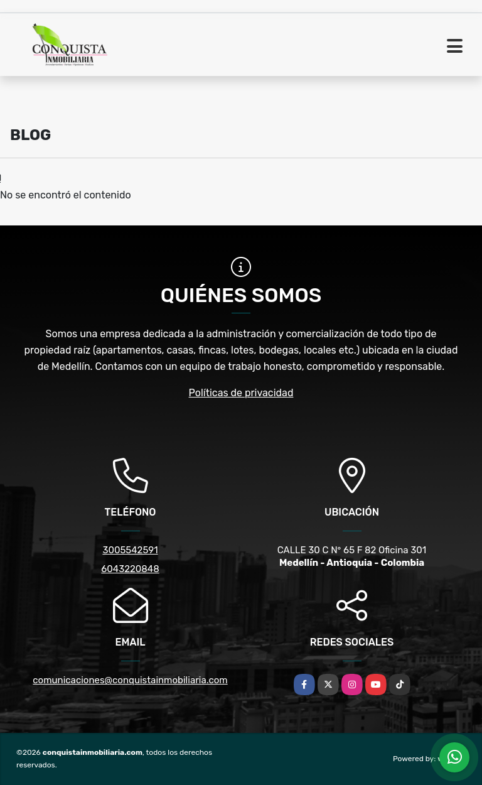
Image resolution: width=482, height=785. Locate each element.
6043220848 (130, 569)
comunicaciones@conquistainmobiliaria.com (130, 680)
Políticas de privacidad (241, 393)
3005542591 (130, 550)
